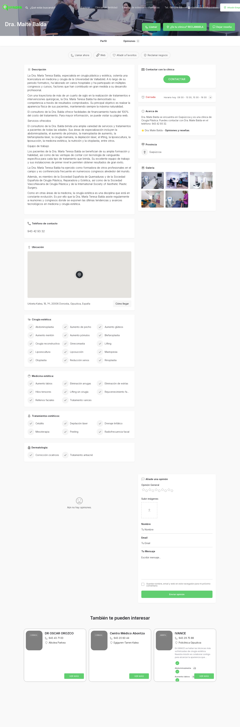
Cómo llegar (122, 303)
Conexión (197, 7)
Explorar (85, 7)
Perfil (103, 41)
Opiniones (131, 41)
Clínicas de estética (133, 7)
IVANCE (180, 633)
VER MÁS (74, 676)
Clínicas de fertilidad (106, 7)
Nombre (146, 524)
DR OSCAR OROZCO (59, 633)
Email (144, 537)
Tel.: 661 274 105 (173, 7)
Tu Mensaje (148, 551)
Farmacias (154, 7)
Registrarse (211, 7)
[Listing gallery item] (152, 180)
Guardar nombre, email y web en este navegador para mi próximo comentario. (178, 585)
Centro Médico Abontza (127, 633)
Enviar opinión (176, 594)
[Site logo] (12, 7)
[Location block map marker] (79, 274)
